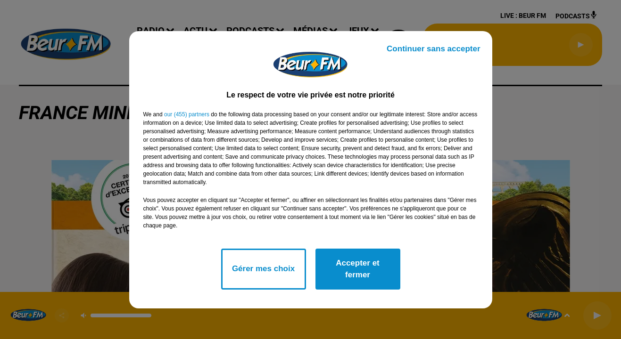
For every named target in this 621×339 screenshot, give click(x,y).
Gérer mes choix (263, 268)
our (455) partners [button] (186, 114)
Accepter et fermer (358, 269)
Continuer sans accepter (433, 48)
